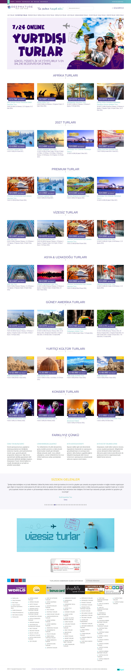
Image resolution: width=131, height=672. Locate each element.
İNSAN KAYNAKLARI (44, 1)
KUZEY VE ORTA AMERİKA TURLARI (68, 618)
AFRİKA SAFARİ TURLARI (33, 599)
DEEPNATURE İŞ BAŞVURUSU (117, 1)
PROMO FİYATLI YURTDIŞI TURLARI (85, 607)
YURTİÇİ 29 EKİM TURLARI (102, 648)
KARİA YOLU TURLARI (67, 609)
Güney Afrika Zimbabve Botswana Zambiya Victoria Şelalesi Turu (108, 103)
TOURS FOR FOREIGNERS (84, 620)
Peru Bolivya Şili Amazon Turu (107, 329)
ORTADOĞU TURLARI (87, 600)
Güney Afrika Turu (43, 102)
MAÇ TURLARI (68, 630)
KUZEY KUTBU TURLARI (68, 615)
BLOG (32, 1)
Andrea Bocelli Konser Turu (16, 418)
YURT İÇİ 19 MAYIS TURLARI (103, 604)
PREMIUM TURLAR (32, 15)
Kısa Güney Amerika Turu (46, 239)
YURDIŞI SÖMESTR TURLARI (86, 638)
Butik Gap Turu (102, 375)
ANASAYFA (12, 1)
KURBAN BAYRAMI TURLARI (81, 15)
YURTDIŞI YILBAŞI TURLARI (103, 633)
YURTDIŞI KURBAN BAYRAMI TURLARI (103, 621)
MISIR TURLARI (69, 636)
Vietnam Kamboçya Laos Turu (47, 284)
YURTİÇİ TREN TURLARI (117, 599)
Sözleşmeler (15, 617)
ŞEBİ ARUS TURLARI (87, 615)
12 (63, 504)
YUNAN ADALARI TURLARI (85, 634)
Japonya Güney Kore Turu (106, 239)
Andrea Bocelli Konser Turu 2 (47, 418)
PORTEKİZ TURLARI (86, 604)
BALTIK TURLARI (34, 633)
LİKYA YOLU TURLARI (67, 627)
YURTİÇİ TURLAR (120, 15)
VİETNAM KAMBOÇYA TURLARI (86, 626)
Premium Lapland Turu (15, 149)
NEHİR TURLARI (69, 638)
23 (81, 504)
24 (82, 504)
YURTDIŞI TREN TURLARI (102, 629)
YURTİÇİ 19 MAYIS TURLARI (103, 640)
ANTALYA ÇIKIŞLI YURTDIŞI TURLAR (33, 613)
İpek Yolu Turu (12, 239)
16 (69, 504)
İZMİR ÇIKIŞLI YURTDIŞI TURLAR (50, 637)
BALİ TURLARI (33, 628)
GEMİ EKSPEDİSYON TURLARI (51, 617)
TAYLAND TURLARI (86, 617)
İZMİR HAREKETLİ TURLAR (50, 640)
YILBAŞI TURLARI (102, 15)
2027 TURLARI (10, 15)
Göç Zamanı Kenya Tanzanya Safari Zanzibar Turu (19, 103)
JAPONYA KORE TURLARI (50, 644)
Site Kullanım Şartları (17, 614)
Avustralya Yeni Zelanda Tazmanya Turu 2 (79, 150)
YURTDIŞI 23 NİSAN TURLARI (101, 613)
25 (84, 504)
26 (86, 504)
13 (64, 504)
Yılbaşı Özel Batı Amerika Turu (107, 149)
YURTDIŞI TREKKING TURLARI (102, 625)
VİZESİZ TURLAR (50, 15)
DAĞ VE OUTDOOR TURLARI (51, 599)
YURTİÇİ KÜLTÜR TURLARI (102, 655)
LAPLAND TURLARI (70, 624)
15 (68, 504)
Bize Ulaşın (15, 602)
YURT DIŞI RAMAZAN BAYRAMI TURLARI (102, 600)
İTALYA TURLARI (51, 634)
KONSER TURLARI (70, 612)
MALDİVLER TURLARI (67, 633)
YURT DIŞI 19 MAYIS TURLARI (86, 642)
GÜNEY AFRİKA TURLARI (50, 621)
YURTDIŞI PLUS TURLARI (60, 15)
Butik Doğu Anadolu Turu (75, 375)
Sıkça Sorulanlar (16, 600)
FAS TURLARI (50, 609)
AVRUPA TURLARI (34, 622)
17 (71, 504)
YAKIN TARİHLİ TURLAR (84, 630)
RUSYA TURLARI (85, 611)
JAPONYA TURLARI (52, 647)
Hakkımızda (15, 598)
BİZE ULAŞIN (36, 1)
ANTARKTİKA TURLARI (36, 616)
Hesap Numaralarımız (17, 612)
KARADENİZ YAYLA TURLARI (69, 605)
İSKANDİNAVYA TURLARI (50, 630)
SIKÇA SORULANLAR (26, 1)
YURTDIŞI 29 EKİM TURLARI (103, 617)
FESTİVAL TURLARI (52, 612)
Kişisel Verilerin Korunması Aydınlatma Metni (16, 606)
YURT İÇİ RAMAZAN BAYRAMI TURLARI (102, 609)
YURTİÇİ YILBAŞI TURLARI (118, 602)
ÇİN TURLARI (33, 641)
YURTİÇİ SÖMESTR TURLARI (103, 659)
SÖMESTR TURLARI (110, 15)
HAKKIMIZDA (18, 1)
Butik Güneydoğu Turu (14, 375)
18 (72, 504)
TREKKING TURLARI (86, 623)
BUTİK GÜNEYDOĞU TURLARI (34, 638)
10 (59, 504)
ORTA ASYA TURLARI (87, 598)
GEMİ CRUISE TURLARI (53, 614)
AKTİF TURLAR (34, 604)
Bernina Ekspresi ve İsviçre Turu (78, 196)
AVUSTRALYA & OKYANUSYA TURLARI (34, 625)
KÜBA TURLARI (69, 621)
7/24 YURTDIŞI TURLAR (21, 15)
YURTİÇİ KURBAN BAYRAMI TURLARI (102, 652)
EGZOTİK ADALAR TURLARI (51, 606)
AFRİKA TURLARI (34, 602)
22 (79, 504)
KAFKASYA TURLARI (70, 598)
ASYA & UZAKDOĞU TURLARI (34, 619)
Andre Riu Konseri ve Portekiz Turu (109, 418)
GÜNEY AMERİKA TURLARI (50, 624)
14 (66, 504)
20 (76, 504)
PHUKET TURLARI (86, 602)
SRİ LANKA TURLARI (86, 613)
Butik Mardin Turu (43, 375)
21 (77, 504)
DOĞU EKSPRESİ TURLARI (50, 602)
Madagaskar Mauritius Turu (76, 102)
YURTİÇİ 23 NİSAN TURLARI (103, 644)
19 (74, 504)
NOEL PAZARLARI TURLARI (68, 645)
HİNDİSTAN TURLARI (52, 628)
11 (61, 504)
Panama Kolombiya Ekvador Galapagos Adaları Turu (76, 330)
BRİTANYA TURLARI (35, 635)
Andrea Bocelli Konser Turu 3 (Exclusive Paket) (77, 420)
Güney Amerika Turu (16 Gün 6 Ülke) (49, 329)
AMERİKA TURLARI (35, 606)
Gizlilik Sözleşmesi (17, 610)
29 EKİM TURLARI (93, 15)
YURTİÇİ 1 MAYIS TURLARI (102, 636)
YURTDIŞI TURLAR (41, 15)
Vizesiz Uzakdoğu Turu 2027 (47, 149)
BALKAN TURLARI (34, 630)
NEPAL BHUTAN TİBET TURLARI (68, 641)
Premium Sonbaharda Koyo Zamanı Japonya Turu (19, 197)
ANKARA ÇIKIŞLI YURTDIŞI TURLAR (33, 609)
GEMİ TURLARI (70, 15)
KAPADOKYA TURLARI (67, 601)
